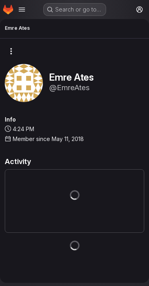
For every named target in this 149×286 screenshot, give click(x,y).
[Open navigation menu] (21, 9)
